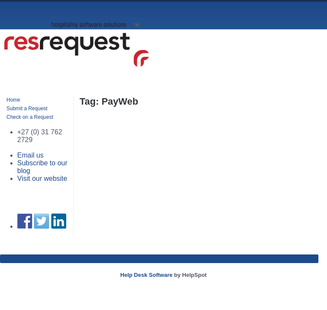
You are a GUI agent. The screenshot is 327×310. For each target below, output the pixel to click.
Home (13, 100)
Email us (30, 155)
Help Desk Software (146, 275)
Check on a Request (29, 117)
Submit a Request (26, 108)
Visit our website (42, 178)
